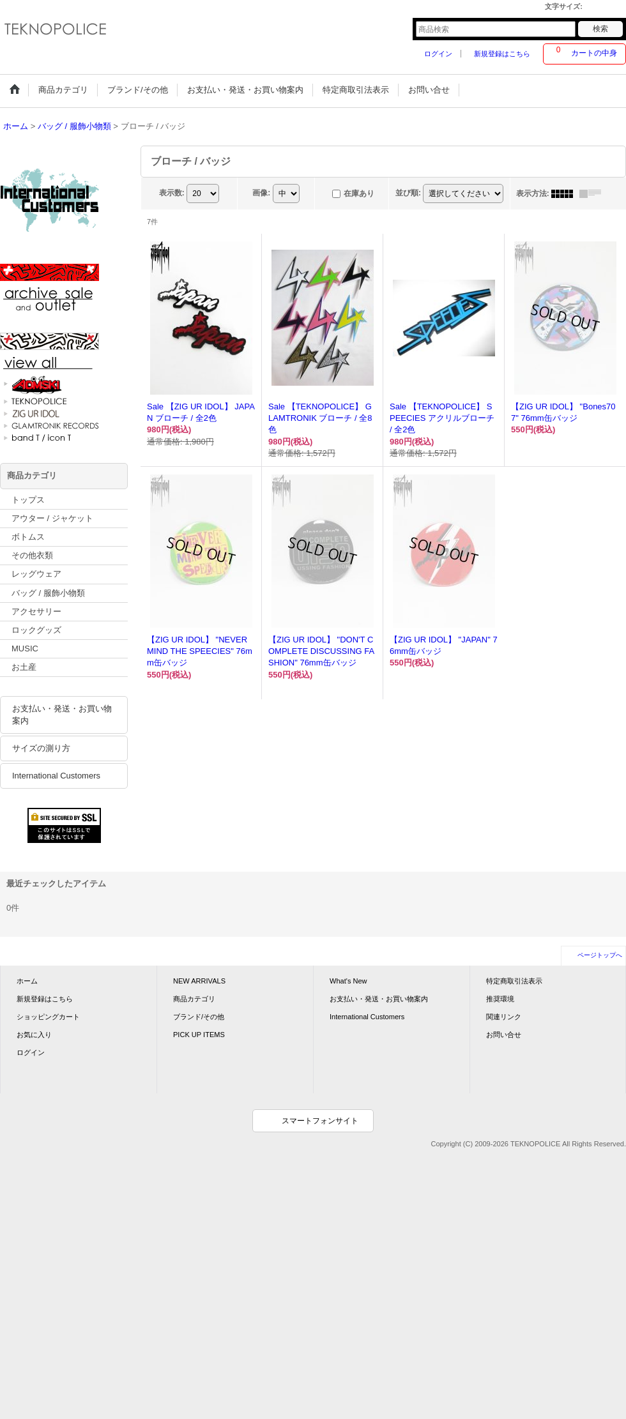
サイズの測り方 (41, 748)
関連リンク (503, 1017)
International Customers (56, 775)
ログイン (438, 53)
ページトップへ (599, 955)
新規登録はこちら (502, 53)
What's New (348, 981)
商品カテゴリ (194, 999)
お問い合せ (503, 1034)
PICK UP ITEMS (199, 1034)
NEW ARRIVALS (199, 981)
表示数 (172, 192)
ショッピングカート (48, 1017)
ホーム (27, 981)
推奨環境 (500, 999)
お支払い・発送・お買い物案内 (62, 714)
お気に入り (34, 1034)
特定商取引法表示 (514, 981)
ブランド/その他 (198, 1017)
